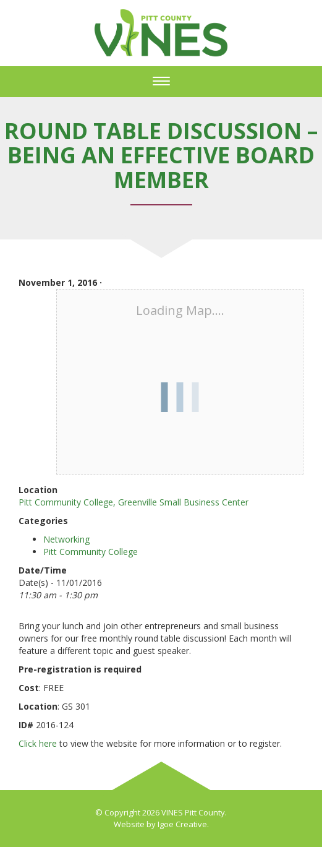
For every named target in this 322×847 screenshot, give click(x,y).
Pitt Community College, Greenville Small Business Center (133, 502)
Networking (66, 539)
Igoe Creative (182, 824)
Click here (38, 743)
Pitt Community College (90, 551)
